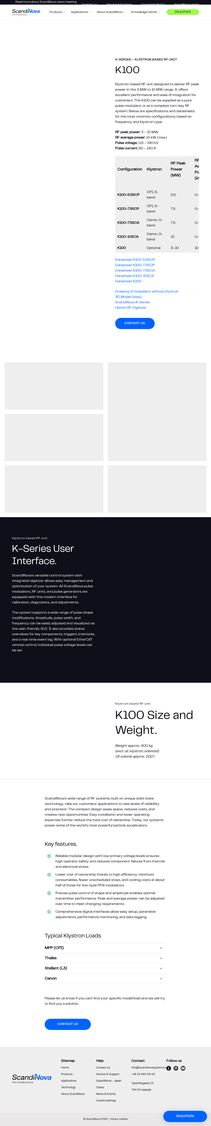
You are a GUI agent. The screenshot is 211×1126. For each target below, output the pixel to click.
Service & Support (119, 4)
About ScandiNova (73, 1094)
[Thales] (105, 958)
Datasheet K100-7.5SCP (135, 265)
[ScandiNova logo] (26, 19)
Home (65, 1068)
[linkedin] (175, 1068)
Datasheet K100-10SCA (134, 276)
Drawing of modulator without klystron (147, 291)
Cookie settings (106, 1101)
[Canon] (105, 979)
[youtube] (183, 1068)
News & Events (106, 1094)
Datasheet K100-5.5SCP (135, 260)
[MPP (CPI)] (105, 948)
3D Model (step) (128, 297)
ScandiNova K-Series (132, 302)
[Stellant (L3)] (105, 968)
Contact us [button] (135, 323)
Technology (68, 1087)
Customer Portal (152, 4)
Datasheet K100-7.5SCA (135, 270)
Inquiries (183, 19)
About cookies (119, 1119)
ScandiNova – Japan (108, 1081)
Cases (100, 1087)
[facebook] (168, 1068)
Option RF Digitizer (130, 308)
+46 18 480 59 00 (143, 1074)
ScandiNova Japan (186, 4)
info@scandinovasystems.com (150, 1068)
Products (67, 1074)
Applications (68, 1081)
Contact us (89, 4)
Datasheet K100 (128, 281)
